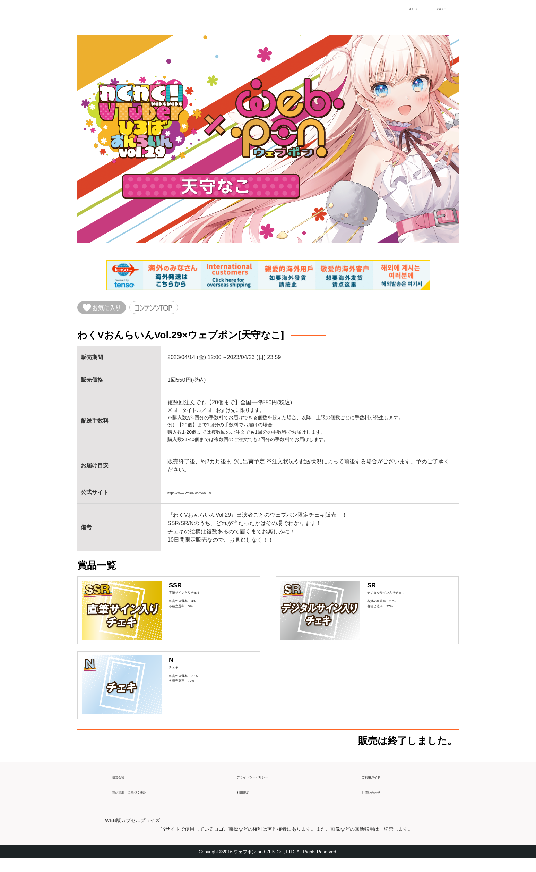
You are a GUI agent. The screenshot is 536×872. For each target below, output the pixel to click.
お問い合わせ (378, 802)
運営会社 (123, 787)
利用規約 (248, 802)
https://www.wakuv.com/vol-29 (204, 496)
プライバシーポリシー (264, 787)
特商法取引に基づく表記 (142, 802)
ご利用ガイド (378, 787)
